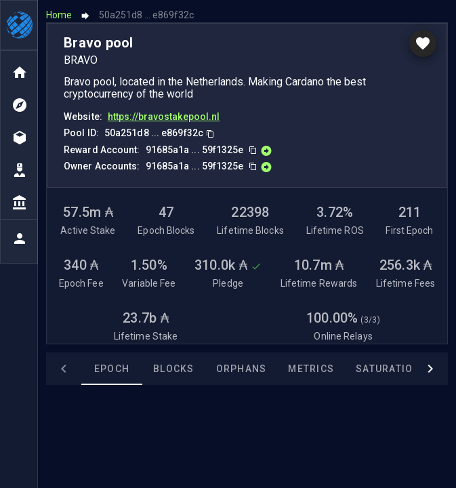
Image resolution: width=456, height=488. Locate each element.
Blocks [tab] (173, 368)
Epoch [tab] (111, 368)
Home (59, 14)
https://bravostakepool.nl (164, 116)
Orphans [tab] (241, 368)
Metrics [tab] (311, 368)
